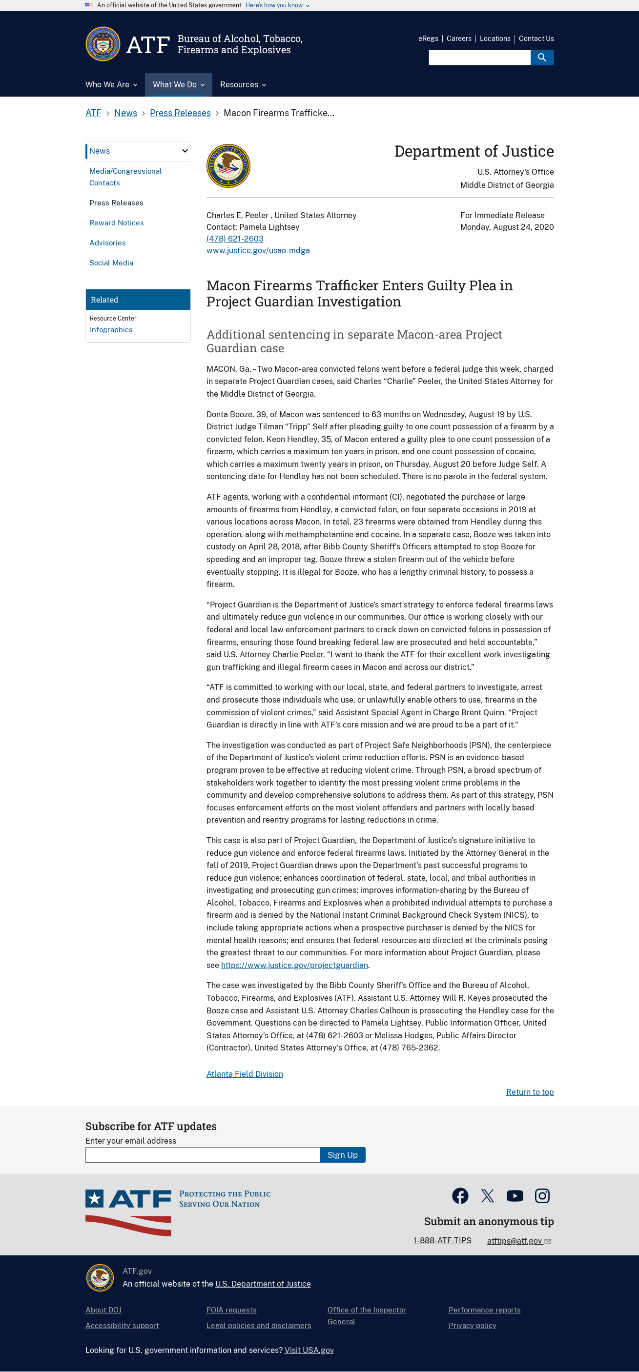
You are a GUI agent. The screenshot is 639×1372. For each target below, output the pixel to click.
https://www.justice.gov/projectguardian (294, 965)
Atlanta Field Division (244, 1074)
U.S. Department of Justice (263, 1284)
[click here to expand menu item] (185, 151)
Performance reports (485, 1310)
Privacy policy (472, 1325)
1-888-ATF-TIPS (442, 1240)
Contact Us (536, 38)
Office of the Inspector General (367, 1316)
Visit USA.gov (309, 1350)
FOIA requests (231, 1310)
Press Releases (180, 113)
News (125, 113)
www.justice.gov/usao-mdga (258, 250)
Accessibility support (122, 1325)
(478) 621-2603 (235, 238)
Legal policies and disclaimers (258, 1325)
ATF (93, 113)
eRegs (428, 38)
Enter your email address (130, 1141)
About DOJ (103, 1310)
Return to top (530, 1092)
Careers (459, 38)
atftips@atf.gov (515, 1241)
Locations (495, 38)
